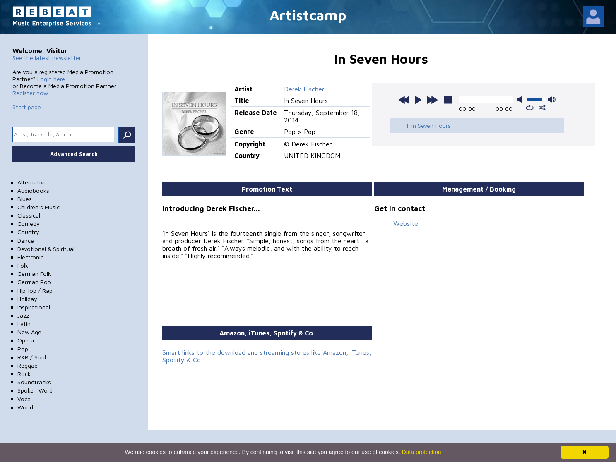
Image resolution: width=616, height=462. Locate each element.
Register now (30, 92)
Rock (24, 373)
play (418, 99)
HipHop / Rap (35, 290)
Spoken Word (35, 390)
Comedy (28, 223)
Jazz (23, 315)
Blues (24, 198)
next (432, 99)
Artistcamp (308, 14)
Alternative (32, 182)
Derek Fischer (304, 89)
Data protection (421, 452)
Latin (24, 323)
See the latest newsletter (46, 57)
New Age (29, 331)
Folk (22, 265)
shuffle (542, 107)
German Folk (34, 273)
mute (521, 99)
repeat (530, 107)
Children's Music (38, 207)
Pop (22, 348)
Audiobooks (33, 190)
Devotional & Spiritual (46, 248)
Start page (26, 106)
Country (28, 231)
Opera (25, 340)
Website (405, 223)
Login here (51, 78)
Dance (25, 240)
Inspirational (33, 307)
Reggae (27, 365)
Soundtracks (34, 381)
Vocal (24, 398)
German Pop (34, 281)
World (25, 407)
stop (448, 99)
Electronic (30, 257)
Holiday (27, 298)
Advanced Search (74, 154)
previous (404, 99)
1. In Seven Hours (428, 125)
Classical (28, 215)
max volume (552, 99)
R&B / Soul (31, 357)
